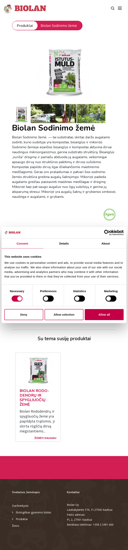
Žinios (15, 526)
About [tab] (106, 243)
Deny (23, 314)
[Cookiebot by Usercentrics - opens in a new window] (107, 233)
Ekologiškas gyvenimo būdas (31, 512)
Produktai (25, 25)
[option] (64, 69)
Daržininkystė (20, 506)
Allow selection (64, 314)
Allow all (104, 314)
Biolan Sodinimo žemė (59, 25)
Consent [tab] (22, 243)
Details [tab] (64, 243)
